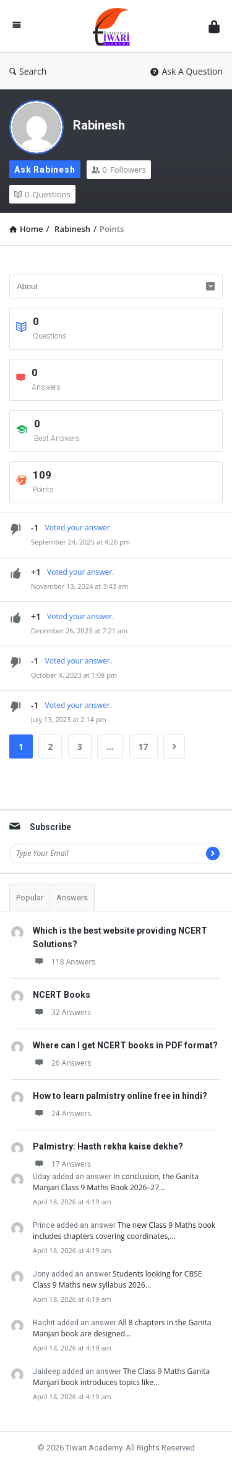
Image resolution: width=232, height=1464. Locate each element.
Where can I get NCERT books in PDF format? (125, 1045)
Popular (29, 897)
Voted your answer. (78, 527)
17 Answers (62, 1164)
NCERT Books (61, 995)
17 (143, 746)
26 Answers (62, 1063)
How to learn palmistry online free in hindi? (120, 1096)
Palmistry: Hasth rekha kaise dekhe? (108, 1146)
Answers (72, 897)
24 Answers (62, 1113)
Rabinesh (99, 125)
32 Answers (62, 1012)
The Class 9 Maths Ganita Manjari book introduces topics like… (121, 1377)
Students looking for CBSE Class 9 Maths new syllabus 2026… (117, 1279)
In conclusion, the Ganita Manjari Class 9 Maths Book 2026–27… (116, 1182)
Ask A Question (186, 71)
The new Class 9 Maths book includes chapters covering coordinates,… (124, 1230)
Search (27, 71)
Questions (42, 194)
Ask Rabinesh (44, 170)
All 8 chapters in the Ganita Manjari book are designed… (122, 1328)
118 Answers (64, 961)
